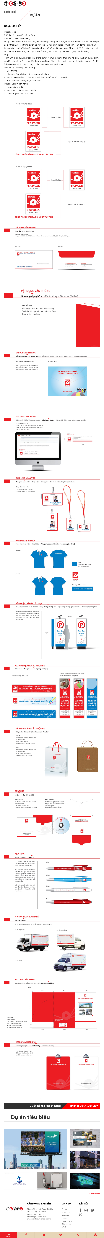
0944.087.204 (84, 1105)
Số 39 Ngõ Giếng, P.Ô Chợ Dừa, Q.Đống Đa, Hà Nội (40, 1210)
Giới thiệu (65, 1216)
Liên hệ (64, 1219)
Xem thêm (94, 1193)
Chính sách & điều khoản (67, 1223)
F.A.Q (64, 1227)
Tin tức (64, 1209)
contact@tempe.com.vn (41, 1219)
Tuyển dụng (66, 1212)
